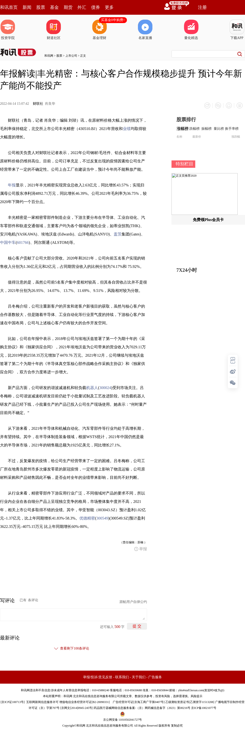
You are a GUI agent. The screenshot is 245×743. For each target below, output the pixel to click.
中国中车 (8, 242)
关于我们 (139, 677)
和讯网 (48, 55)
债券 (95, 7)
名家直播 (145, 30)
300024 (105, 388)
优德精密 (87, 518)
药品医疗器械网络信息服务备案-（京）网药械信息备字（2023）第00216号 (142, 708)
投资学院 (7, 30)
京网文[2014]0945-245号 (76, 708)
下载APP (237, 30)
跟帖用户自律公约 (133, 602)
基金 (54, 7)
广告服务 (155, 677)
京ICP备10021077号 (203, 708)
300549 (102, 518)
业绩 (127, 129)
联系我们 (122, 677)
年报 (12, 185)
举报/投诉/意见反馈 (97, 677)
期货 (68, 7)
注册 (202, 7)
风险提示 (196, 696)
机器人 (92, 388)
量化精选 (191, 30)
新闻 (27, 7)
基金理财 (99, 30)
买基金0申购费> (113, 20)
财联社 (38, 103)
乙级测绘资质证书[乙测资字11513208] (189, 702)
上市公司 (71, 55)
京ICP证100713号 (12, 702)
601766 (23, 242)
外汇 (81, 7)
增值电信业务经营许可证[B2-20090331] (84, 702)
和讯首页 (9, 7)
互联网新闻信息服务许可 (42, 702)
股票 (40, 7)
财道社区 (53, 30)
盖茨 (118, 234)
